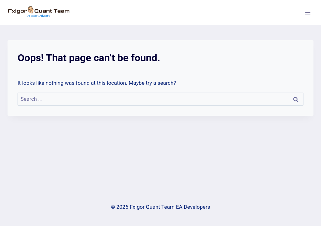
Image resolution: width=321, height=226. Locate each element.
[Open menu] (307, 12)
